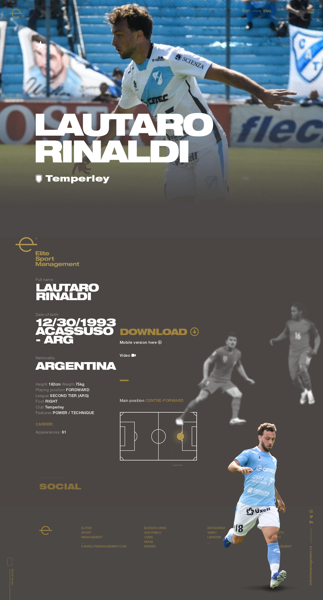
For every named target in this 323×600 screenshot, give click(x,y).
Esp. (246, 11)
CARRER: (45, 425)
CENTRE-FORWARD (164, 401)
